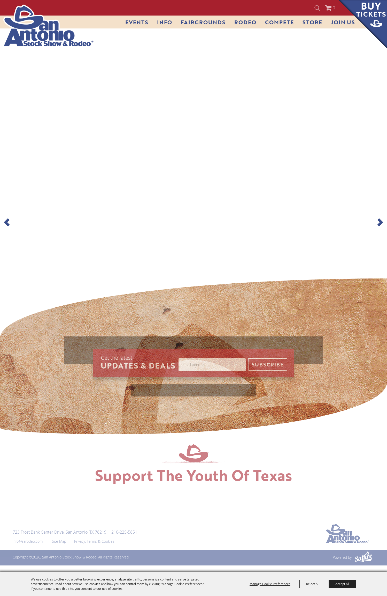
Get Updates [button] (267, 364)
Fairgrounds (203, 22)
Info (164, 22)
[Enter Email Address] (212, 364)
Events (136, 22)
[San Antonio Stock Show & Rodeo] (49, 26)
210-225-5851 (124, 532)
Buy (371, 9)
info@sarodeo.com (28, 541)
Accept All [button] (342, 584)
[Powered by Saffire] (363, 557)
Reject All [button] (312, 584)
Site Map (59, 541)
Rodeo (245, 22)
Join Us (343, 22)
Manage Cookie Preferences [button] (270, 584)
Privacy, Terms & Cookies (94, 541)
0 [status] (334, 8)
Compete (279, 22)
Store (312, 22)
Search (317, 8)
